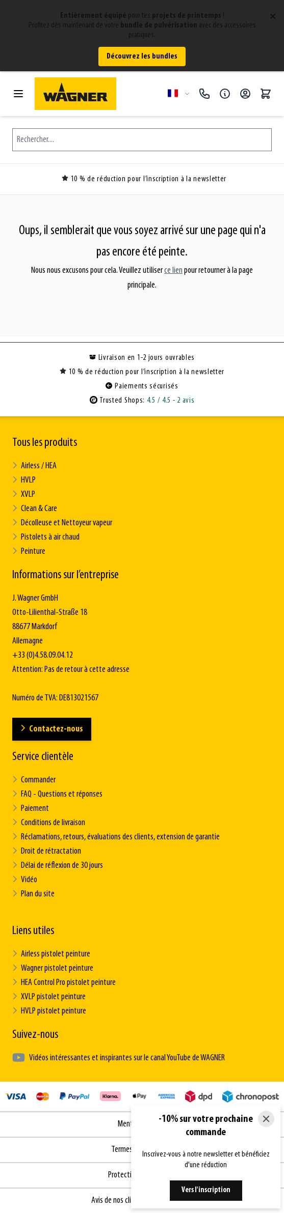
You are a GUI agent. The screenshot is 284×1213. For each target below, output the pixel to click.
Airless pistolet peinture (51, 954)
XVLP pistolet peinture (49, 997)
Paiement (30, 808)
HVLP (24, 480)
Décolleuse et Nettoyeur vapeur (62, 523)
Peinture (28, 551)
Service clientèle (42, 757)
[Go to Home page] (97, 93)
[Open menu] (18, 94)
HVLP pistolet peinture (49, 1011)
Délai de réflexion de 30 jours (57, 865)
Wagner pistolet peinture (52, 968)
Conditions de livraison (48, 823)
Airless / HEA (34, 466)
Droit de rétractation (46, 851)
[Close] (266, 1119)
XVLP (23, 494)
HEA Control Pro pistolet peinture (64, 983)
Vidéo (24, 880)
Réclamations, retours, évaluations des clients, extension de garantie (116, 837)
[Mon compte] (245, 94)
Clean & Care (34, 509)
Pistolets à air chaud (46, 537)
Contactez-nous (51, 729)
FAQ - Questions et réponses (57, 794)
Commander (34, 780)
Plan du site (33, 894)
